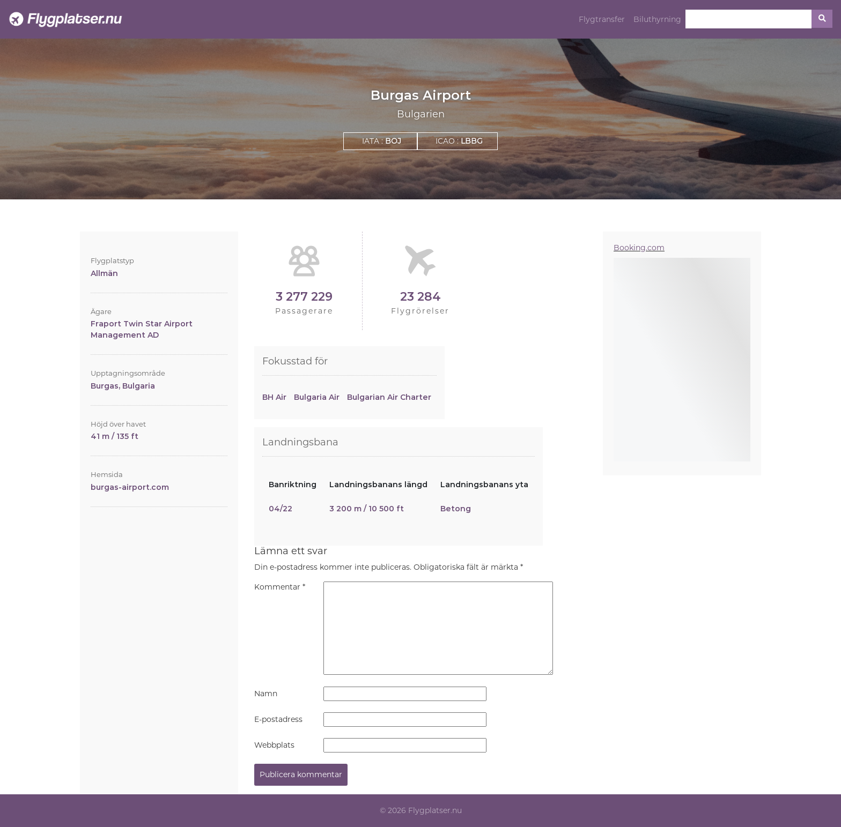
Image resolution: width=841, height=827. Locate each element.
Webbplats (274, 745)
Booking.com (639, 247)
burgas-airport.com (130, 487)
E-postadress (278, 719)
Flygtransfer (602, 19)
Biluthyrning (657, 19)
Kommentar (279, 587)
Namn (265, 693)
